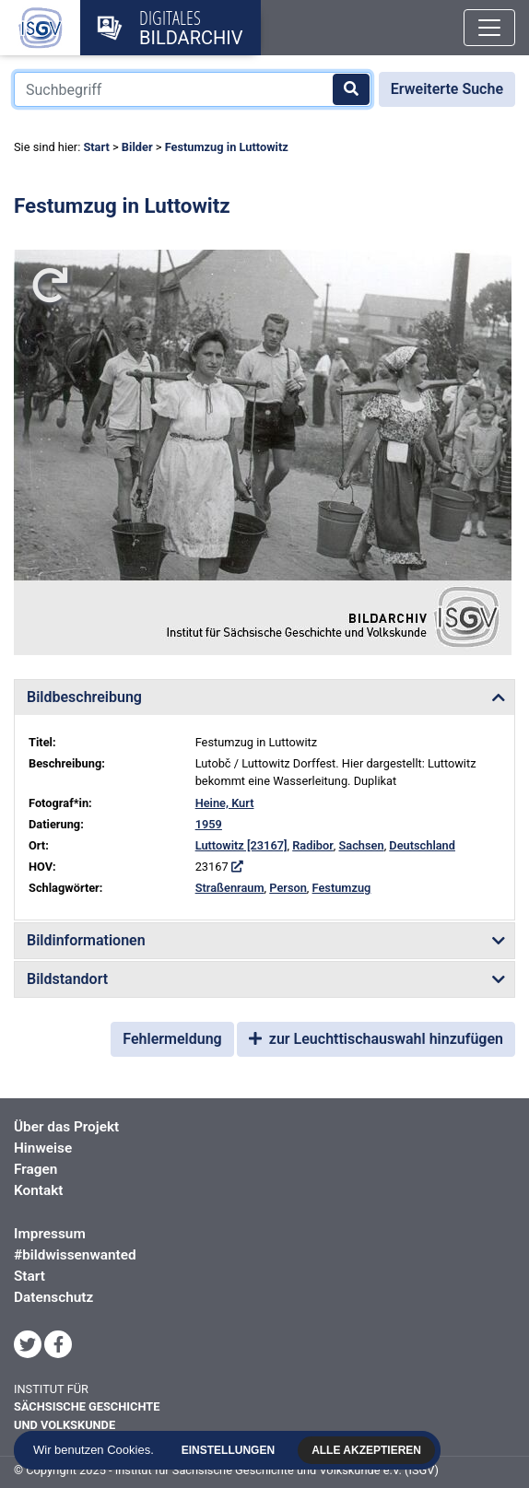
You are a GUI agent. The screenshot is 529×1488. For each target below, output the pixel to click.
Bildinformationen (86, 940)
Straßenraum (229, 888)
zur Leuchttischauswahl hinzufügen (376, 1039)
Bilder (137, 147)
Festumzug (341, 888)
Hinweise (43, 1148)
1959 (208, 824)
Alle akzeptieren (374, 1450)
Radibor (313, 845)
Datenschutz (53, 1297)
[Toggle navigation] (489, 27)
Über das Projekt (66, 1127)
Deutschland (422, 845)
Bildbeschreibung (84, 697)
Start (96, 147)
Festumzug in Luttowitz (226, 147)
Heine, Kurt (224, 803)
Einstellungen (235, 1450)
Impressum (50, 1233)
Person (288, 888)
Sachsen (361, 845)
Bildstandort (67, 979)
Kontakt (38, 1190)
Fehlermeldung (172, 1039)
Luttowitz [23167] (241, 845)
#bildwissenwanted (75, 1255)
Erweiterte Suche (447, 89)
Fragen (35, 1169)
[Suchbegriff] (192, 89)
